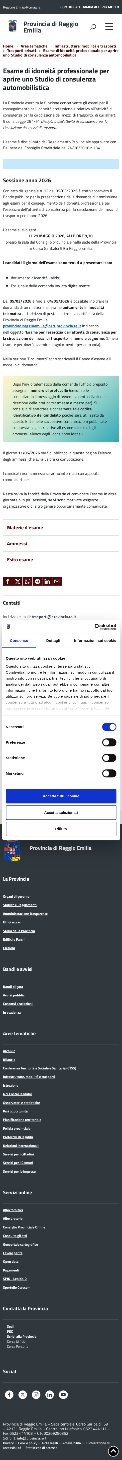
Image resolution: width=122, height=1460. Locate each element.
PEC (10, 1331)
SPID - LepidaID (15, 1278)
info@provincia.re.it (31, 1438)
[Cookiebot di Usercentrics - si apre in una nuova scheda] (94, 627)
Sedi (10, 1326)
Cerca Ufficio (16, 1341)
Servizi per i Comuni (18, 1162)
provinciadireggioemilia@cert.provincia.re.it (42, 326)
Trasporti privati (21, 51)
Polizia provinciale (16, 1128)
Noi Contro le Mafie (17, 1093)
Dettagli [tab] (53, 640)
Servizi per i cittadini (18, 1154)
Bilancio (9, 1059)
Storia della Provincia (19, 930)
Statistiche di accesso (41, 1447)
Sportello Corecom (16, 1287)
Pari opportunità (15, 1111)
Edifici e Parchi (14, 939)
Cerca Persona (17, 1346)
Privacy (8, 1442)
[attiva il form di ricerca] (93, 27)
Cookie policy (27, 1442)
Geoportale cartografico (20, 1244)
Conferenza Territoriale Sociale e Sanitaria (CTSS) (39, 1068)
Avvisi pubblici (14, 995)
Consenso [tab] (19, 640)
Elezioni (9, 947)
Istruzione (10, 1085)
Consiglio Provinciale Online (24, 1227)
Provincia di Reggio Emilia (51, 27)
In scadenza (12, 1012)
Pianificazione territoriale (22, 1119)
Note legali (50, 1442)
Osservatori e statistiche (21, 1102)
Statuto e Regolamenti (20, 904)
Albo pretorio (12, 1218)
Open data (10, 1261)
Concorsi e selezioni (18, 1003)
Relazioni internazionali (21, 1145)
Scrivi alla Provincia (21, 1336)
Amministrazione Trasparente (25, 913)
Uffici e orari (12, 922)
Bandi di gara (13, 986)
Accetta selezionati (61, 812)
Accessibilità (71, 1442)
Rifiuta (61, 829)
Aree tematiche (34, 46)
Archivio (9, 1050)
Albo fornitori (13, 1209)
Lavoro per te (12, 1252)
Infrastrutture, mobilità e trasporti (85, 46)
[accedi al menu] (109, 26)
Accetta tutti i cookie (61, 796)
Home (8, 46)
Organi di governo (16, 896)
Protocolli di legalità (18, 1136)
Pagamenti (11, 1270)
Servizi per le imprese (19, 1171)
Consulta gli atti (15, 1235)
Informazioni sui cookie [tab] (95, 640)
